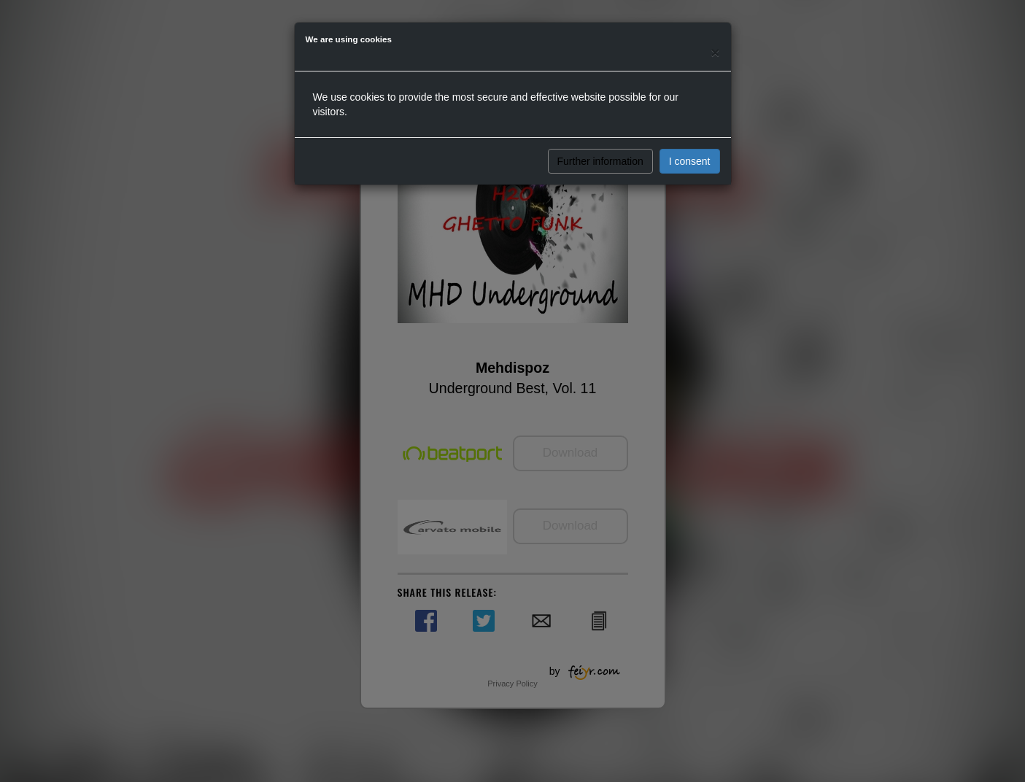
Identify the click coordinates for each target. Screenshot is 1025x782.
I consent (690, 161)
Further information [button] (600, 161)
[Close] (715, 52)
